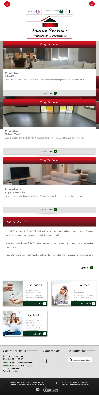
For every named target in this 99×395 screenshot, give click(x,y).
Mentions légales (19, 384)
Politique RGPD (40, 384)
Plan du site (9, 384)
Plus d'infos (39, 303)
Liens (27, 384)
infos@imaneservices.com (21, 362)
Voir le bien (49, 93)
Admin (32, 384)
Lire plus (87, 267)
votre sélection (52, 11)
